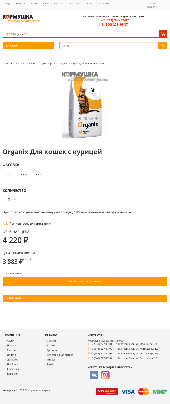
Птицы (51, 359)
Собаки (51, 340)
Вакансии (104, 3)
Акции (8, 3)
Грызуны (52, 350)
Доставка (58, 3)
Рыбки (50, 364)
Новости (20, 3)
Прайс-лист (74, 3)
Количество (14, 190)
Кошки (51, 345)
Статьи (33, 3)
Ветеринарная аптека (60, 354)
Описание (14, 298)
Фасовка (11, 164)
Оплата (45, 3)
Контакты (89, 3)
